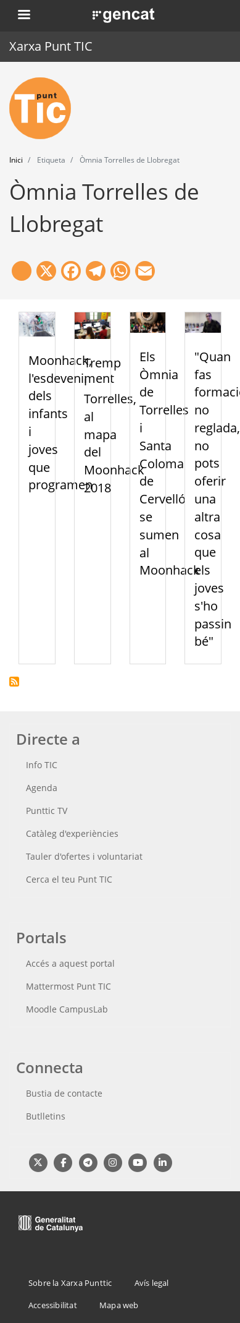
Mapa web (119, 1305)
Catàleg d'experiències (72, 833)
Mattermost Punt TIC (68, 986)
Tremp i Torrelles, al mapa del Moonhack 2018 (114, 425)
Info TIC (41, 765)
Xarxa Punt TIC (51, 46)
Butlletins (45, 1116)
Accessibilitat (52, 1305)
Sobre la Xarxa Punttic (70, 1282)
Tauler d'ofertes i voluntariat (84, 856)
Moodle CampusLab (67, 1009)
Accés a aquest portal (70, 963)
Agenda (41, 788)
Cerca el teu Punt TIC (69, 879)
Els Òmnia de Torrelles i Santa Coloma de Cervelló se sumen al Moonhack (169, 463)
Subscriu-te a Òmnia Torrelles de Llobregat (14, 682)
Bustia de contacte (64, 1093)
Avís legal (151, 1282)
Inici (16, 160)
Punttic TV (46, 810)
